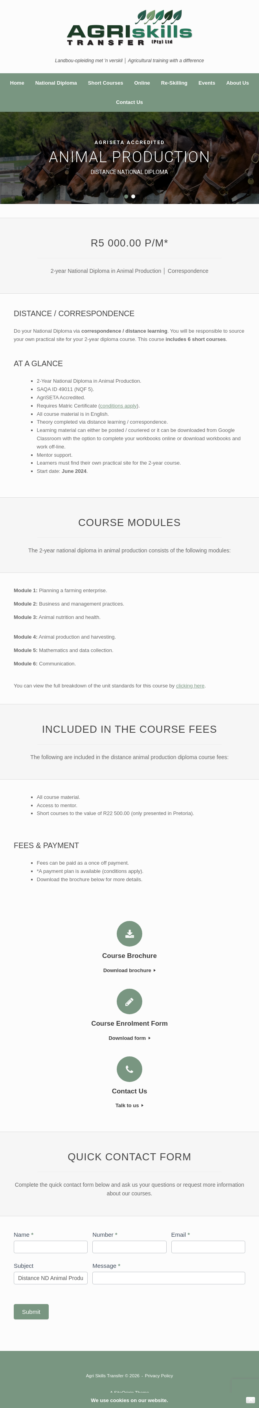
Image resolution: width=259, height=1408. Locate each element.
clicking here (190, 686)
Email (180, 1234)
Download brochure (129, 970)
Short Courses (105, 83)
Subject (23, 1265)
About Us (237, 83)
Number (104, 1234)
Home (17, 83)
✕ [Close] (250, 1400)
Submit (31, 1311)
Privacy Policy (159, 1375)
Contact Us (129, 102)
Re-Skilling (174, 83)
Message (106, 1265)
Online (142, 83)
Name (23, 1234)
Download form (129, 1038)
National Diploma (56, 83)
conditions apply (118, 406)
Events (206, 83)
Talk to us (129, 1105)
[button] (126, 196)
